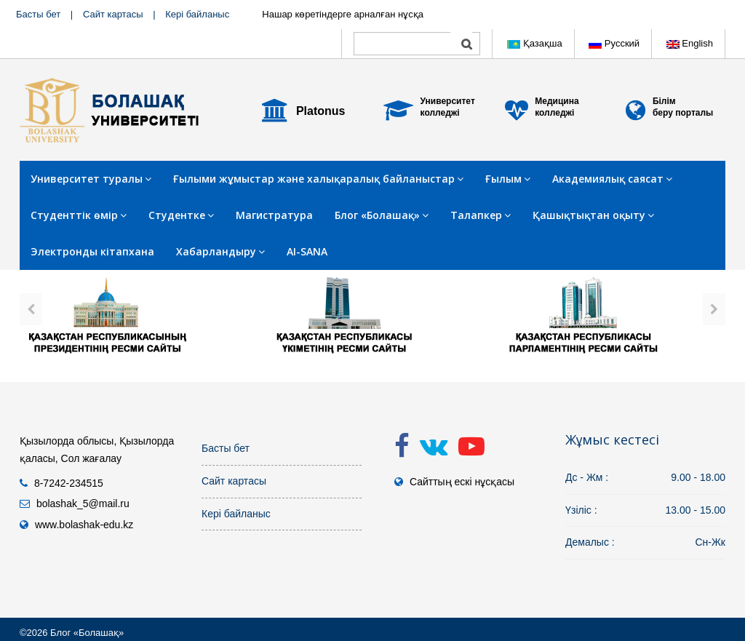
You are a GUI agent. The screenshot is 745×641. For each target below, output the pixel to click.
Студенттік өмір (79, 215)
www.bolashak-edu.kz (84, 524)
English (689, 43)
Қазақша (534, 43)
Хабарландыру (220, 251)
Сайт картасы (113, 14)
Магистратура (274, 215)
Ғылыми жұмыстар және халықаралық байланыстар (318, 179)
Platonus (321, 111)
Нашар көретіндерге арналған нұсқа (342, 14)
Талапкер (480, 215)
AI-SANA (307, 251)
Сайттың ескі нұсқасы (462, 481)
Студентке (181, 215)
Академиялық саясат (612, 179)
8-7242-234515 (68, 483)
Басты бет (38, 14)
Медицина (556, 101)
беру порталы (683, 113)
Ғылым (507, 179)
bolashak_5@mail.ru (83, 503)
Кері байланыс (197, 14)
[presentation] (31, 309)
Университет (448, 101)
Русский (614, 43)
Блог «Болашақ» (382, 215)
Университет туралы (91, 179)
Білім (664, 101)
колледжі (440, 113)
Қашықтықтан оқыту (593, 215)
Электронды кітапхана (92, 251)
